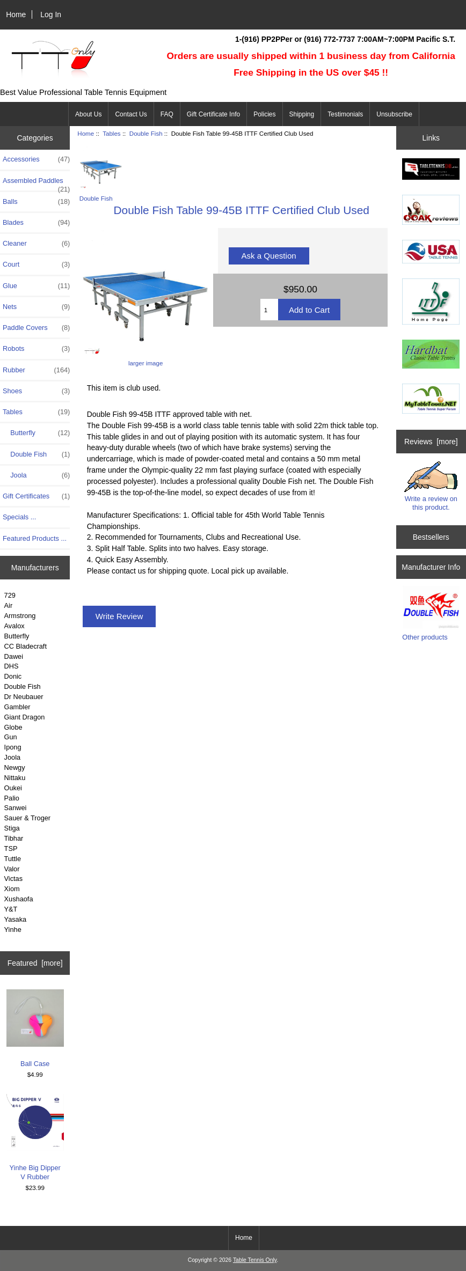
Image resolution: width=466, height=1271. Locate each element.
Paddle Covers (36, 328)
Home (16, 14)
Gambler (17, 707)
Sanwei (15, 808)
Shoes (36, 391)
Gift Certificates (36, 496)
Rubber (36, 370)
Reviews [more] (431, 441)
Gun (10, 737)
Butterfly (36, 433)
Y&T (11, 909)
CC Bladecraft (25, 646)
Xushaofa (18, 899)
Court (36, 264)
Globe (13, 727)
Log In (50, 14)
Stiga (12, 828)
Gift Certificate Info (213, 114)
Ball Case (35, 1028)
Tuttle (12, 859)
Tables (112, 133)
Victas (13, 879)
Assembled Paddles (36, 183)
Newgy (14, 767)
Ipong (12, 747)
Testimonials (345, 114)
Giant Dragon (24, 717)
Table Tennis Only (254, 1260)
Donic (13, 676)
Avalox (14, 626)
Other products (424, 637)
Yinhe (12, 929)
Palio (11, 798)
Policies (264, 114)
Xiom (12, 889)
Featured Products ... (35, 538)
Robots (36, 348)
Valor (12, 869)
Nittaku (15, 778)
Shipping (302, 114)
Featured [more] (35, 963)
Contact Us (131, 114)
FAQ (167, 114)
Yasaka (15, 919)
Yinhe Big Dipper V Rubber (35, 1137)
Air (8, 605)
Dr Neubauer (23, 697)
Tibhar (14, 838)
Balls (36, 201)
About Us (88, 114)
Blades (36, 222)
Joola (36, 475)
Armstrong (20, 616)
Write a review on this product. (430, 486)
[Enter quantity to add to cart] (269, 309)
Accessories (36, 159)
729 (10, 595)
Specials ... (19, 517)
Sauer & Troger (27, 818)
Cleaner (36, 243)
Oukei (13, 788)
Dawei (13, 656)
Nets (36, 307)
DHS (11, 666)
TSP (11, 848)
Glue (36, 286)
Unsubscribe (394, 114)
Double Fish (22, 686)
